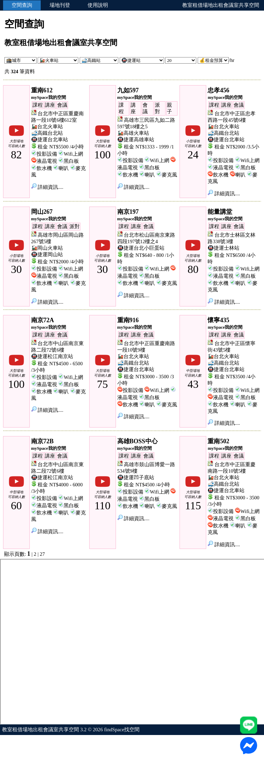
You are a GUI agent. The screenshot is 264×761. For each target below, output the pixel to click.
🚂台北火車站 (47, 126)
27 (42, 554)
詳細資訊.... (47, 187)
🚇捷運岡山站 (47, 254)
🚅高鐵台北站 (47, 133)
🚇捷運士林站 (223, 248)
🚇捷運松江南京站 (52, 356)
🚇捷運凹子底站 (135, 477)
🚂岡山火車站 (47, 248)
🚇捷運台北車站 (49, 139)
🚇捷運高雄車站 (135, 139)
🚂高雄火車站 (133, 133)
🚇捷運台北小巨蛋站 (140, 248)
